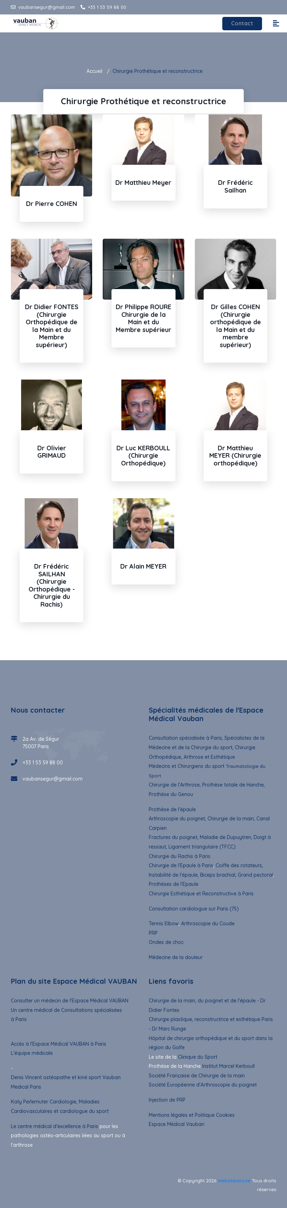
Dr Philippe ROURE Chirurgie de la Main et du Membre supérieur (143, 318)
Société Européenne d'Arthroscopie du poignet (203, 1085)
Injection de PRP (167, 1100)
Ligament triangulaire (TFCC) (202, 847)
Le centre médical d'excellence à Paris (54, 1126)
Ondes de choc (166, 942)
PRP (153, 933)
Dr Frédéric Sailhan (235, 186)
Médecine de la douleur (176, 957)
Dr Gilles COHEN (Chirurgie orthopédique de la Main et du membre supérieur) (235, 326)
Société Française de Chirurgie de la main (197, 1075)
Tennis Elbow (164, 923)
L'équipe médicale (32, 1053)
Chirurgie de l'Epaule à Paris (181, 865)
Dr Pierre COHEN (51, 204)
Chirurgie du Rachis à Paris (179, 856)
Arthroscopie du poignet (177, 818)
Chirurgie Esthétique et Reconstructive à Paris (201, 893)
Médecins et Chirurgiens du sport (186, 766)
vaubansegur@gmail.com (43, 7)
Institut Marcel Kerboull (228, 1066)
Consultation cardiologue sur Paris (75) (194, 909)
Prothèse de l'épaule (172, 809)
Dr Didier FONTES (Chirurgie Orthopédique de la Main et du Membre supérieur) (51, 326)
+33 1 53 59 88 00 (103, 7)
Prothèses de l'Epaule (173, 884)
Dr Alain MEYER (143, 566)
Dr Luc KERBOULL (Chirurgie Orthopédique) (143, 455)
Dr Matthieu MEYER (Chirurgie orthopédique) (235, 455)
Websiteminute (234, 1180)
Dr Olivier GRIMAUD (51, 452)
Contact (242, 23)
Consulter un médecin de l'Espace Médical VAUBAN (69, 1000)
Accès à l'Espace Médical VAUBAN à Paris (58, 1043)
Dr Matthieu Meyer (143, 183)
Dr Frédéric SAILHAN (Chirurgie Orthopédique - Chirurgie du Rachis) (51, 585)
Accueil (94, 71)
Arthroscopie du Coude (207, 923)
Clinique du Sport (197, 1057)
